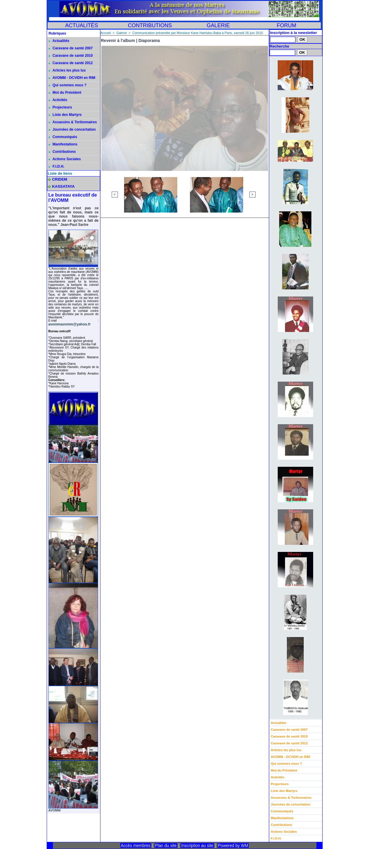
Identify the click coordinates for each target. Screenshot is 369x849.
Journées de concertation (72, 129)
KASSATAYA (63, 186)
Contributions (62, 152)
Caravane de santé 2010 (71, 56)
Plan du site (166, 845)
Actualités (59, 41)
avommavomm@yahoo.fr (69, 324)
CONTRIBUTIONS (150, 25)
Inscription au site (197, 845)
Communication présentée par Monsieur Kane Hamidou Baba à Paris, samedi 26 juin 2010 (197, 33)
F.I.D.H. (56, 166)
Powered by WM (233, 845)
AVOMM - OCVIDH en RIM (72, 78)
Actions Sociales (65, 159)
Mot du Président (65, 92)
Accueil (105, 33)
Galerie (121, 33)
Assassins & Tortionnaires (73, 122)
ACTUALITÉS (81, 25)
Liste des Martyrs (65, 115)
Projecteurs (60, 107)
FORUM (286, 25)
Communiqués (63, 137)
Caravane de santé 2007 (71, 48)
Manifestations (63, 144)
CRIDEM (59, 179)
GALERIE (218, 25)
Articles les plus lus (67, 70)
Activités (58, 100)
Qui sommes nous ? (68, 85)
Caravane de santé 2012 (71, 63)
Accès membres (135, 845)
